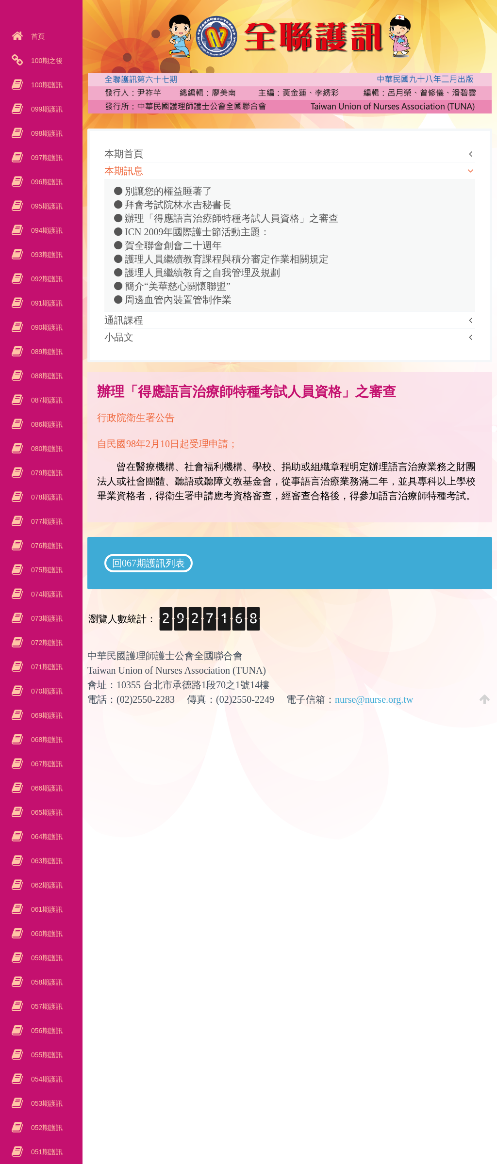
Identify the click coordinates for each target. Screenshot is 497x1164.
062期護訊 (46, 885)
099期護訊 (46, 109)
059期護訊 (46, 958)
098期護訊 (46, 133)
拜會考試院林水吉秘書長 (173, 204)
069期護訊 (46, 715)
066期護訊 (46, 788)
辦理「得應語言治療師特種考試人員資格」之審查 (226, 218)
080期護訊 (46, 449)
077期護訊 (46, 521)
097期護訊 (46, 158)
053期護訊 (46, 1103)
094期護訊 (46, 230)
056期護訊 (46, 1031)
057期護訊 (46, 1006)
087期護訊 (46, 400)
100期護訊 (46, 85)
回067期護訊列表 (148, 563)
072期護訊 (46, 643)
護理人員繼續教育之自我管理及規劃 (197, 272)
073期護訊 (46, 618)
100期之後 (46, 61)
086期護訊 (46, 424)
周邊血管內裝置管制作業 (173, 299)
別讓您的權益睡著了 (163, 191)
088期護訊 (46, 376)
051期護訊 (46, 1152)
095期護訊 (46, 206)
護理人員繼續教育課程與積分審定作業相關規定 (221, 259)
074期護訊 (46, 594)
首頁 (37, 36)
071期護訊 (46, 667)
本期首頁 (123, 153)
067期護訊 (46, 764)
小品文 (118, 337)
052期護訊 (46, 1128)
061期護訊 (46, 909)
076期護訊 (46, 546)
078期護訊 (46, 497)
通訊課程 (123, 320)
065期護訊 (46, 812)
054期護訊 (46, 1079)
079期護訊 (46, 473)
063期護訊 (46, 861)
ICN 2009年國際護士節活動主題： (192, 231)
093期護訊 (46, 255)
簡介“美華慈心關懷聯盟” (172, 286)
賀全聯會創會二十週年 (168, 245)
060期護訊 (46, 934)
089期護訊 (46, 352)
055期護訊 (46, 1055)
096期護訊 (46, 182)
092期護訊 (46, 279)
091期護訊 (46, 303)
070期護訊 (46, 691)
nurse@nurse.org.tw (374, 699)
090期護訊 (46, 327)
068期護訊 (46, 740)
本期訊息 (123, 170)
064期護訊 (46, 837)
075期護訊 (46, 570)
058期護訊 (46, 982)
